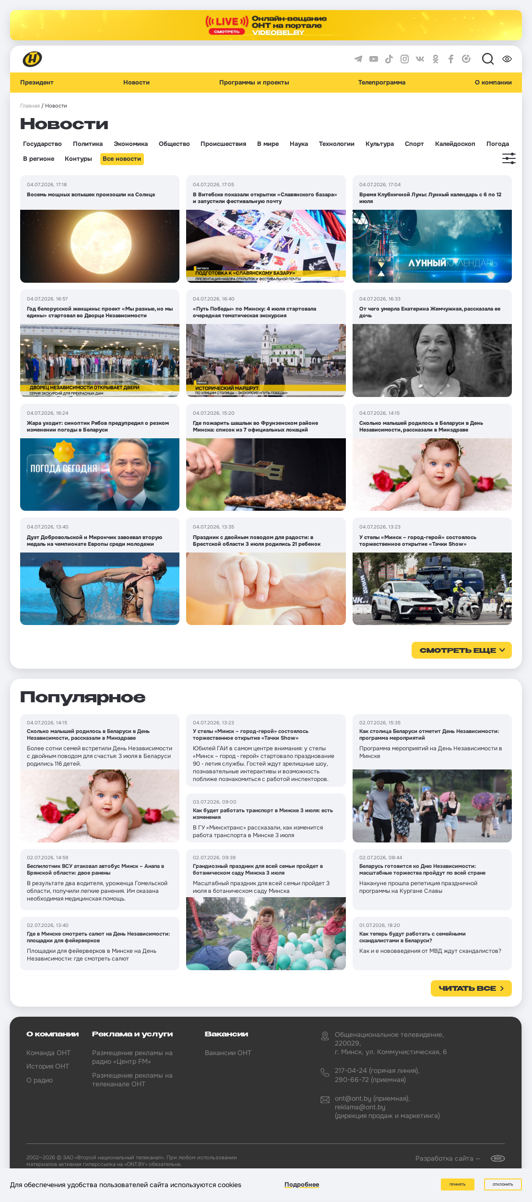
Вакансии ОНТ (228, 1052)
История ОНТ (47, 1066)
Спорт (414, 144)
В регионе (38, 159)
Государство (42, 144)
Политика (88, 144)
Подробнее (301, 1184)
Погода (497, 144)
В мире (268, 144)
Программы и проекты (254, 82)
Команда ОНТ (48, 1052)
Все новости (122, 159)
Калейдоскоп (455, 144)
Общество (174, 144)
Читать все (467, 989)
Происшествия (223, 144)
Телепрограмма (381, 82)
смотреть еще (458, 651)
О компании (493, 82)
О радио (39, 1080)
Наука (299, 144)
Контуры (78, 159)
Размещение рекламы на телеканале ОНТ (132, 1079)
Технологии (337, 144)
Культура (380, 144)
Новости (136, 82)
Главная (30, 106)
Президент (37, 82)
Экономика (131, 144)
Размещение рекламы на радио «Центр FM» (132, 1057)
